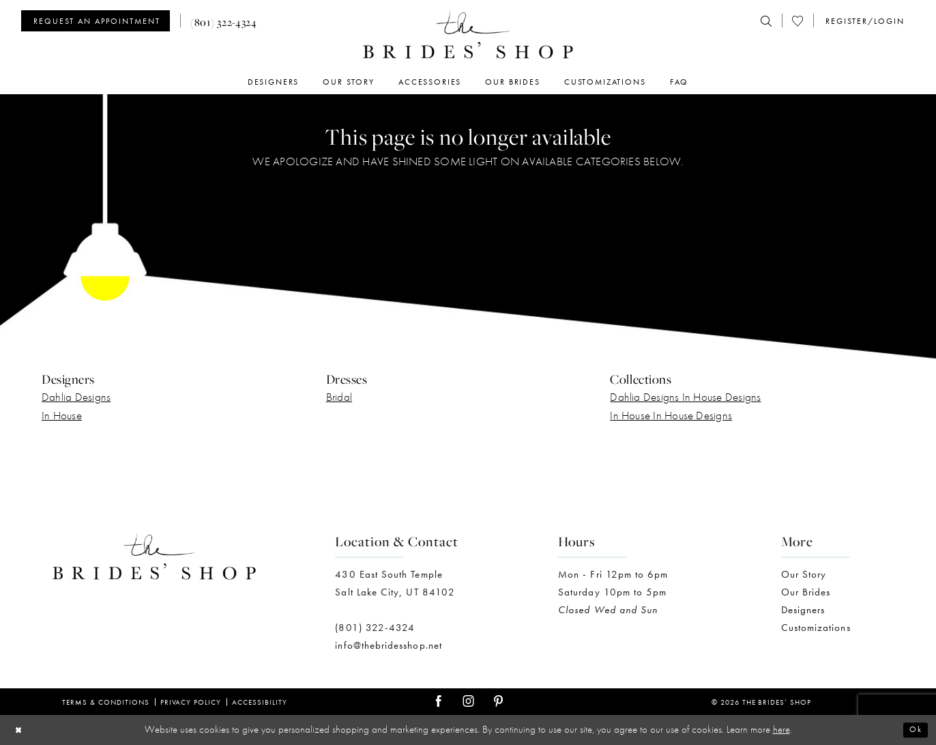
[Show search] (766, 21)
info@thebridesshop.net (388, 645)
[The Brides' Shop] (468, 34)
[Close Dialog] (21, 730)
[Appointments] (95, 20)
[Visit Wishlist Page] (797, 21)
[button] (864, 21)
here (781, 729)
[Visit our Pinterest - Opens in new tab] (498, 701)
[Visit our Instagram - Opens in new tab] (468, 701)
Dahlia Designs (76, 396)
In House (62, 415)
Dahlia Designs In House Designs (685, 396)
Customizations (816, 627)
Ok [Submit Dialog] (913, 730)
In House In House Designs (671, 415)
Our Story (804, 574)
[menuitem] (100, 20)
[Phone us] (223, 21)
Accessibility (259, 702)
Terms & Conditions (105, 702)
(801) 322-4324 (375, 627)
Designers (803, 610)
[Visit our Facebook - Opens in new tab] (438, 701)
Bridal (339, 396)
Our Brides (806, 592)
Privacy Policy (191, 702)
